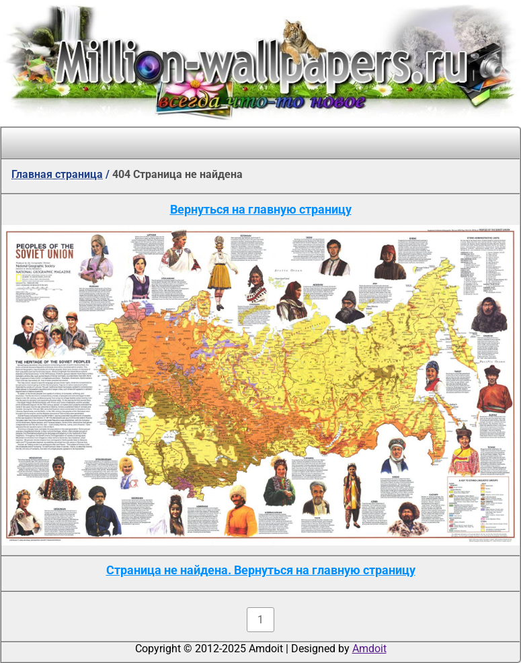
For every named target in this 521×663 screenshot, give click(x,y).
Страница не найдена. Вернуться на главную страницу (260, 570)
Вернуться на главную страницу (261, 209)
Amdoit (369, 648)
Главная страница (57, 174)
